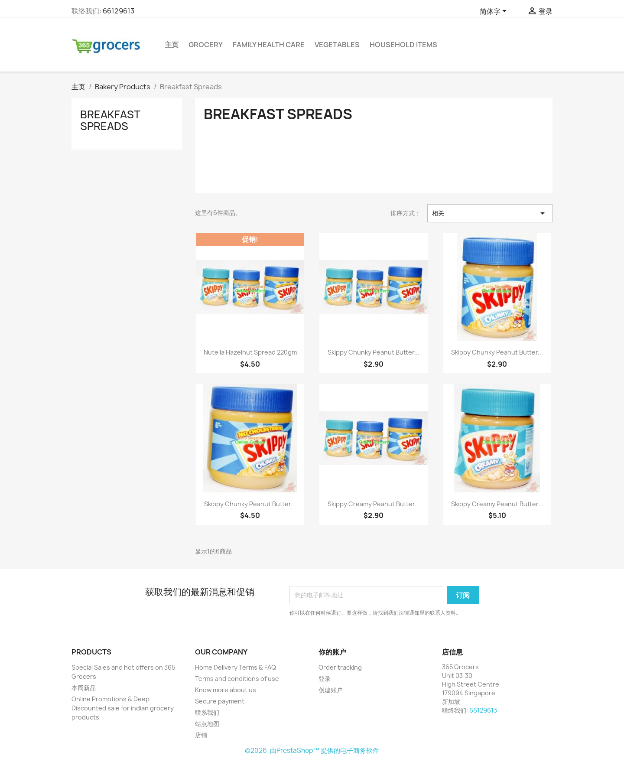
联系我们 (207, 712)
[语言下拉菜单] (495, 12)
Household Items (403, 44)
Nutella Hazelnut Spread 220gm (250, 352)
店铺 (201, 735)
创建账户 (330, 690)
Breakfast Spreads (110, 120)
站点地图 (207, 724)
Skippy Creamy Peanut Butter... (374, 504)
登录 (324, 678)
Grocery (205, 44)
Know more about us (225, 690)
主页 (172, 44)
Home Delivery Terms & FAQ (235, 667)
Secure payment (219, 701)
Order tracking (340, 667)
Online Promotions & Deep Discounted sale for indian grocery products (123, 708)
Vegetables (337, 44)
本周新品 (84, 688)
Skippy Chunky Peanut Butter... (373, 352)
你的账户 (332, 652)
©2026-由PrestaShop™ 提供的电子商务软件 (312, 750)
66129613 (118, 11)
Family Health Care (269, 44)
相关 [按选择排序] (490, 213)
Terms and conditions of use (237, 678)
